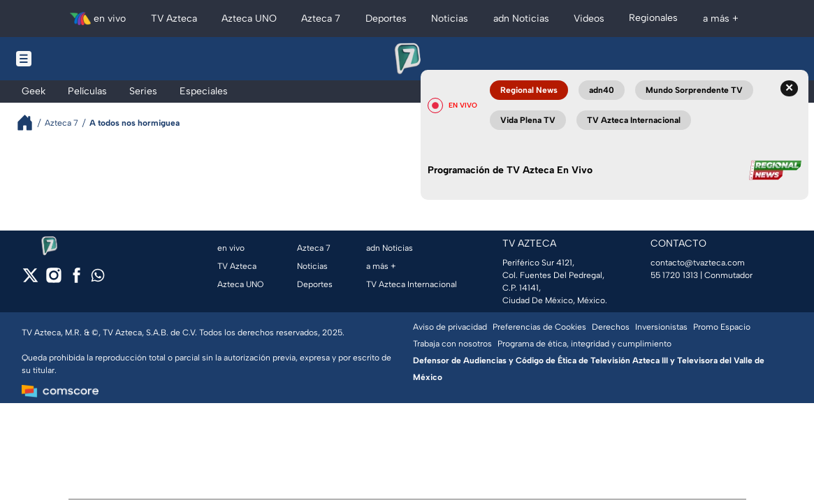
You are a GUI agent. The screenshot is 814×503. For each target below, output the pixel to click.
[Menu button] (72, 59)
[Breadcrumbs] (30, 122)
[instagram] (53, 279)
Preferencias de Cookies (539, 327)
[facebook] (76, 279)
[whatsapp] (98, 278)
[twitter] (30, 279)
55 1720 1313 (674, 275)
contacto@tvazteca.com (698, 263)
